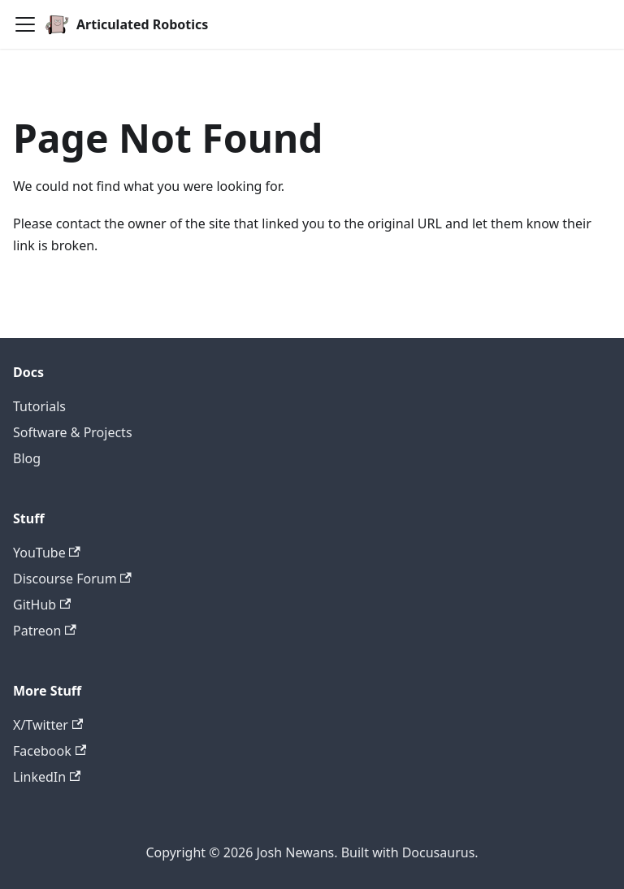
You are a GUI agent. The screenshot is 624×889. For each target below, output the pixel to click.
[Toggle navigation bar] (25, 24)
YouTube (46, 553)
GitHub (42, 605)
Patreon (44, 631)
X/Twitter (48, 725)
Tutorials (39, 406)
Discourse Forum (72, 579)
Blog (27, 458)
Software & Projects (72, 432)
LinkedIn (46, 777)
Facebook (49, 751)
